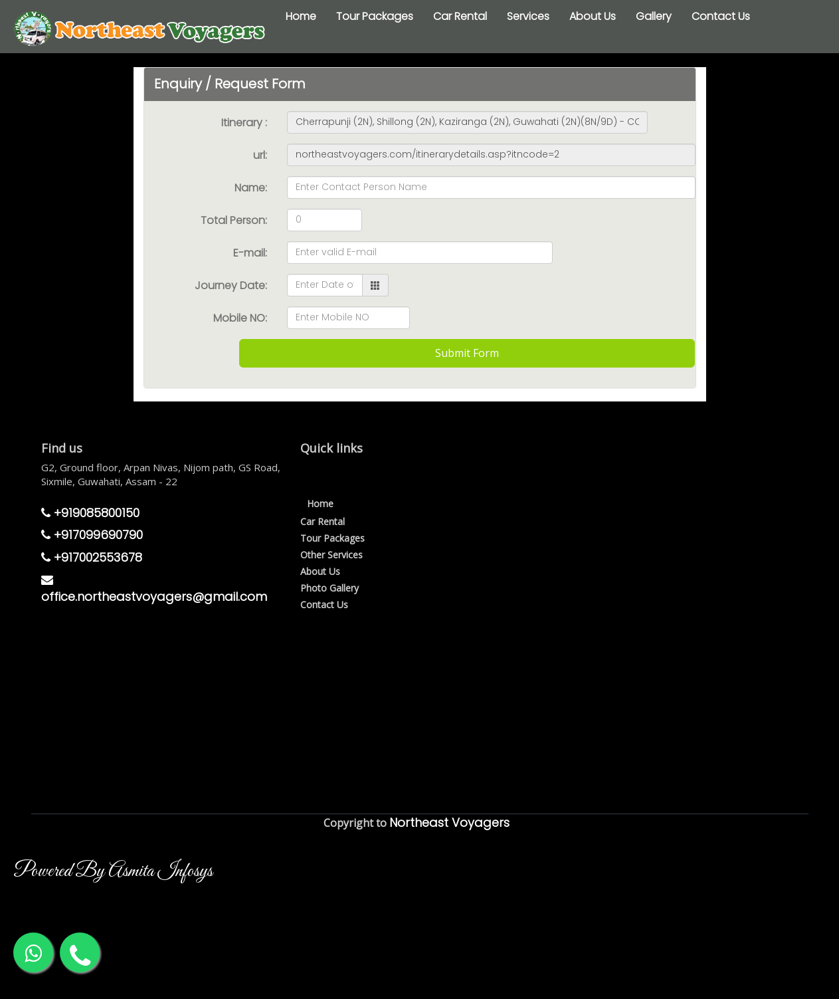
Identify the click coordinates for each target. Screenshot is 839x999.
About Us (592, 16)
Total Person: (234, 220)
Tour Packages (374, 16)
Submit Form (467, 353)
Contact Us (721, 16)
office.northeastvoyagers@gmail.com (154, 590)
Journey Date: (231, 285)
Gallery (654, 16)
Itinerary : (244, 122)
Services (528, 16)
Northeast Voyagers (449, 822)
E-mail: (250, 253)
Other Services (331, 554)
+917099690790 (92, 534)
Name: (250, 187)
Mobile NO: (240, 318)
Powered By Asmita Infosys (113, 871)
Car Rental (460, 16)
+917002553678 (91, 557)
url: (260, 155)
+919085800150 (90, 512)
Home (301, 16)
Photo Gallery (329, 588)
